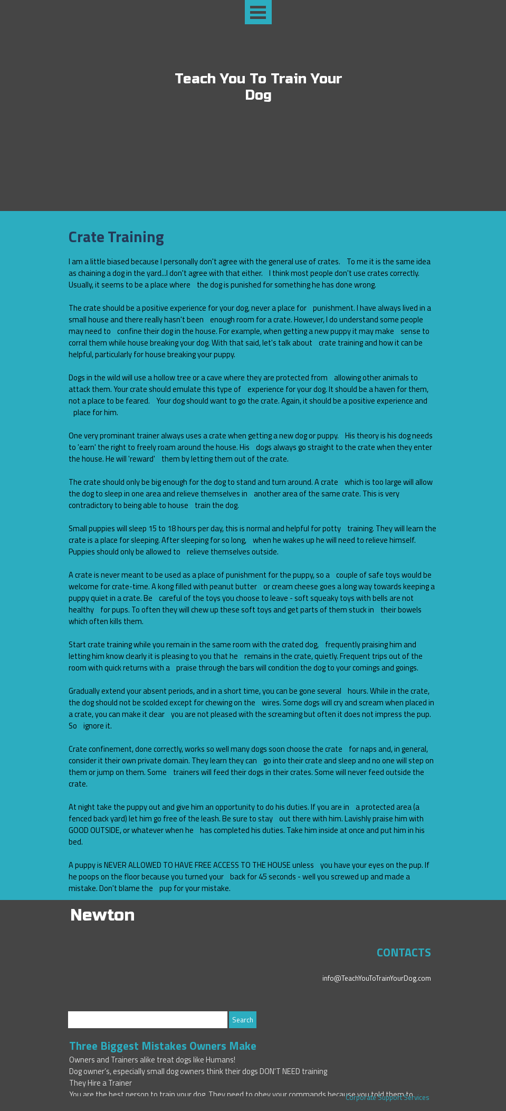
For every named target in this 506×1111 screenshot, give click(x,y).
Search (242, 1019)
